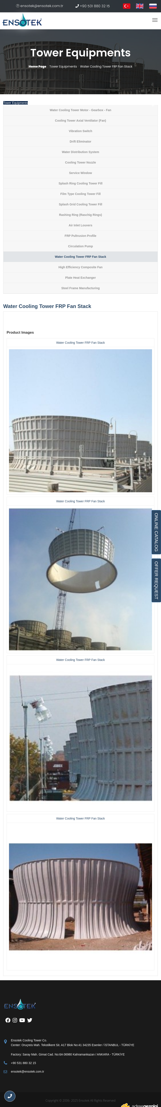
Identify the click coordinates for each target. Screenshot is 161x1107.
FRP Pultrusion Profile (80, 235)
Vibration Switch (80, 131)
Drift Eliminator (80, 141)
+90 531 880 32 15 (92, 6)
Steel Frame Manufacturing (80, 288)
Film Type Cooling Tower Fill (80, 194)
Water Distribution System (80, 152)
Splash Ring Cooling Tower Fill (80, 183)
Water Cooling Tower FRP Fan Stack (80, 256)
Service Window (80, 173)
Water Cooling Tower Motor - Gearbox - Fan (80, 110)
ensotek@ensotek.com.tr (39, 5)
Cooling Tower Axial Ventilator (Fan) (80, 120)
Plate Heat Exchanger (80, 277)
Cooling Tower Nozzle (80, 162)
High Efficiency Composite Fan (80, 267)
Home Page (37, 66)
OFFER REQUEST (156, 580)
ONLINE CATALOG (156, 532)
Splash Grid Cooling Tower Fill (80, 204)
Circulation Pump (80, 246)
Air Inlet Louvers (80, 225)
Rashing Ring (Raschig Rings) (80, 215)
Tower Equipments (15, 103)
